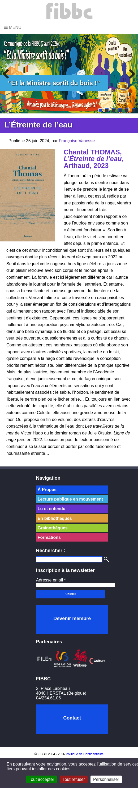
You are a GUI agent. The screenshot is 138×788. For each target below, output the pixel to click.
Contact (72, 718)
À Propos (47, 489)
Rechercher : (50, 550)
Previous (8, 73)
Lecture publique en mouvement (70, 499)
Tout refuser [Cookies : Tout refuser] (73, 779)
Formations (49, 537)
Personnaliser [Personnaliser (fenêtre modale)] (106, 779)
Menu (12, 27)
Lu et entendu (52, 508)
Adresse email (51, 580)
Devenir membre (72, 618)
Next (130, 73)
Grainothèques (53, 528)
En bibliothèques (55, 518)
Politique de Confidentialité (85, 754)
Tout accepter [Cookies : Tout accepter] (41, 779)
